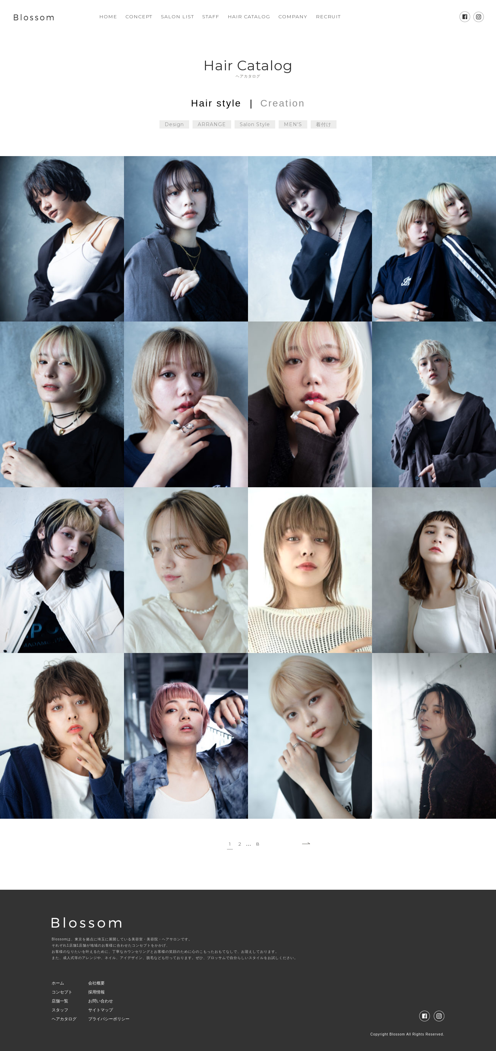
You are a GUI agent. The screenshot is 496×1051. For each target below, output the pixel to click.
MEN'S (293, 124)
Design (174, 124)
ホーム (58, 983)
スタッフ (60, 1010)
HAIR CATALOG (249, 16)
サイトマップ (100, 1010)
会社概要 (96, 983)
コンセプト (62, 992)
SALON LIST (177, 16)
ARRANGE (212, 124)
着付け (323, 124)
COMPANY (292, 16)
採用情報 (96, 992)
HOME (108, 16)
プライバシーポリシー (109, 1019)
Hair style (216, 103)
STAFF (210, 16)
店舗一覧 (60, 1001)
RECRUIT (328, 16)
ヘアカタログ (64, 1019)
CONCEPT (138, 16)
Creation (282, 103)
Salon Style (255, 124)
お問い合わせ (100, 1001)
